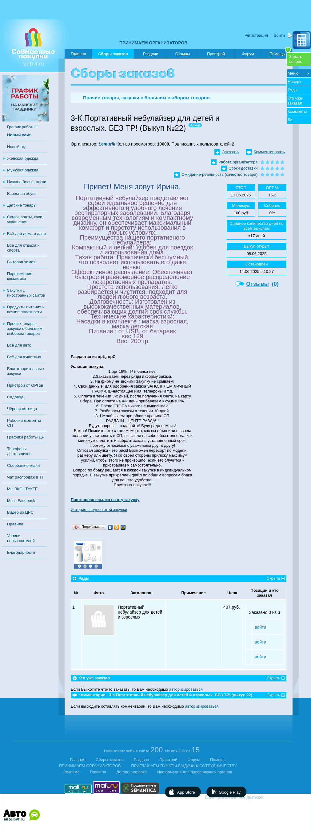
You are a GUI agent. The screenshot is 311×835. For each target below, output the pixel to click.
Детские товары (21, 205)
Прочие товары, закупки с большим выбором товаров (24, 328)
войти (260, 627)
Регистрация (256, 35)
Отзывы (182, 53)
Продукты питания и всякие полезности (26, 309)
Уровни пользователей (21, 538)
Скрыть (273, 578)
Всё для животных (24, 357)
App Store (186, 792)
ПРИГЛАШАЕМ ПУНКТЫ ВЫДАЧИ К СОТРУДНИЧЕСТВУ (184, 765)
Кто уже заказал (295, 100)
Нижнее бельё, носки (26, 181)
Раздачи (150, 53)
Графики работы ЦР (25, 437)
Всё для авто (19, 345)
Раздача (141, 759)
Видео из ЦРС (20, 512)
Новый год (16, 146)
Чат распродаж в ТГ (25, 477)
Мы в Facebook (21, 500)
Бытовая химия (21, 262)
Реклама (71, 772)
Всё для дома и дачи (26, 233)
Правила (15, 524)
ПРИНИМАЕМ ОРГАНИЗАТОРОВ (153, 42)
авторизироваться (186, 689)
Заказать (230, 152)
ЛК (290, 119)
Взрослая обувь (22, 193)
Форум (248, 53)
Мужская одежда (22, 170)
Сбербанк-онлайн (23, 465)
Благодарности (21, 552)
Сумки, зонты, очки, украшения (25, 219)
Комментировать (269, 152)
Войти (279, 35)
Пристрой (216, 53)
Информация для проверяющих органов (194, 772)
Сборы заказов (113, 55)
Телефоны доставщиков (19, 451)
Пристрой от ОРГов (25, 385)
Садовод (15, 397)
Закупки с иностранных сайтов (26, 293)
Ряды (292, 90)
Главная (78, 53)
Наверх (294, 81)
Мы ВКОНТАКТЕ (22, 489)
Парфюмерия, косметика (20, 276)
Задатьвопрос (295, 59)
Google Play (230, 792)
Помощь (280, 52)
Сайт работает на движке (247, 797)
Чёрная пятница (22, 408)
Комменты (297, 111)
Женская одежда (22, 158)
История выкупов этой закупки (99, 509)
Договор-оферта (132, 772)
